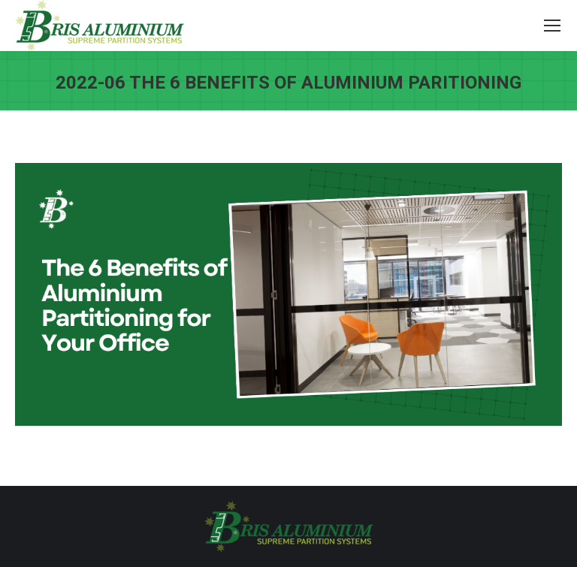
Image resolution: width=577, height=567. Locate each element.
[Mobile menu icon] (552, 25)
